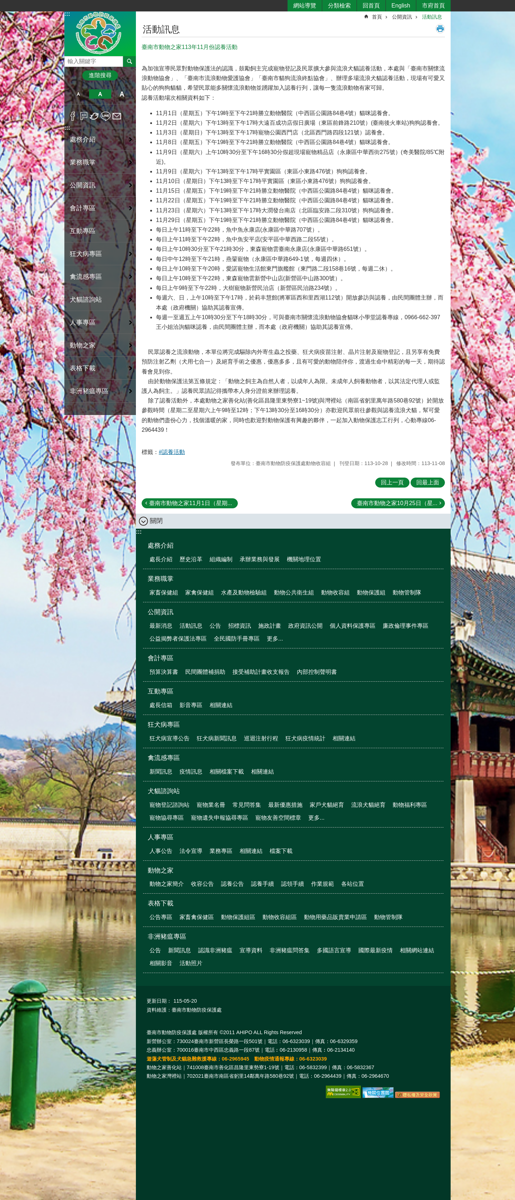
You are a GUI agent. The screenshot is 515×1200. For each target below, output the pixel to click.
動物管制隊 (407, 592)
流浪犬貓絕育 (368, 805)
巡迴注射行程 (261, 738)
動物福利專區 (410, 805)
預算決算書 (163, 672)
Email (116, 116)
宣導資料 (251, 950)
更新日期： (159, 1001)
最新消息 (160, 626)
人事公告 (160, 851)
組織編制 (221, 559)
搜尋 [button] (129, 61)
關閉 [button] (156, 520)
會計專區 (160, 658)
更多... (275, 639)
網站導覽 (304, 6)
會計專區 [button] (82, 208)
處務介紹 (160, 545)
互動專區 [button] (82, 230)
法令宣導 (191, 851)
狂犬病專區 (164, 724)
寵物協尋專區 (166, 818)
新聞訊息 (160, 772)
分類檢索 (339, 6)
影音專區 (191, 705)
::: (67, 14)
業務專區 (221, 851)
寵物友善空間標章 (278, 818)
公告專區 (160, 917)
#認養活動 (172, 452)
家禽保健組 (199, 592)
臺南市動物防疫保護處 (100, 33)
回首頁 (371, 6)
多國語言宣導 (334, 950)
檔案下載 (281, 851)
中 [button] (100, 94)
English (401, 6)
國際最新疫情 (375, 950)
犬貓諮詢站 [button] (86, 299)
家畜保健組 (163, 592)
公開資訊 (402, 17)
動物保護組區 (238, 917)
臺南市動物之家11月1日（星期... (190, 503)
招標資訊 (239, 626)
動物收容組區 (280, 917)
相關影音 (160, 963)
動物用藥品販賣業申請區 (335, 917)
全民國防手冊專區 (237, 639)
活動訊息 (432, 17)
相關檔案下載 (227, 772)
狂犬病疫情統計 (305, 738)
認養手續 (262, 884)
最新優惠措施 (285, 805)
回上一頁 (392, 482)
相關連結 (221, 705)
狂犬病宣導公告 (169, 738)
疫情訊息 (191, 772)
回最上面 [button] (427, 482)
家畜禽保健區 (197, 917)
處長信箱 (160, 705)
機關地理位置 (304, 559)
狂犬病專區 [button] (86, 253)
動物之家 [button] (82, 345)
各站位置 (352, 884)
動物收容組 (335, 592)
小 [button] (78, 94)
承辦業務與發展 (260, 559)
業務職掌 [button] (82, 162)
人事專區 (160, 837)
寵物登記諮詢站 (169, 805)
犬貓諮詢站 (164, 791)
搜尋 (70, 59)
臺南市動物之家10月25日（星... (397, 503)
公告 (215, 626)
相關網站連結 (417, 950)
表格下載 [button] (82, 368)
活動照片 (191, 963)
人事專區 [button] (82, 322)
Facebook (72, 116)
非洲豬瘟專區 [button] (89, 391)
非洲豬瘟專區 (167, 936)
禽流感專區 (164, 757)
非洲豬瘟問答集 (290, 950)
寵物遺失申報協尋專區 (219, 818)
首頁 (377, 17)
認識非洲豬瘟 (215, 950)
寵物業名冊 (211, 805)
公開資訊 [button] (82, 185)
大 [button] (122, 94)
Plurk (83, 116)
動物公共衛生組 (294, 592)
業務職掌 (160, 578)
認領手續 (292, 884)
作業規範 (322, 884)
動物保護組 (371, 592)
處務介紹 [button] (82, 139)
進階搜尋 (100, 75)
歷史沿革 (191, 559)
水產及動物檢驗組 (244, 592)
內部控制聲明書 (317, 672)
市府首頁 (433, 6)
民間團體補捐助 (205, 672)
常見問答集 (246, 805)
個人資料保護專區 (353, 626)
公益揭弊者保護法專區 (178, 639)
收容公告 (202, 884)
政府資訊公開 (305, 626)
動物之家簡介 (166, 884)
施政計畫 (269, 626)
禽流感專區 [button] (86, 276)
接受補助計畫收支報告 (261, 672)
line (105, 116)
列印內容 (440, 28)
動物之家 (160, 870)
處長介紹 (160, 559)
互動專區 (160, 691)
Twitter (94, 116)
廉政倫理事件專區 (405, 626)
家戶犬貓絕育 (327, 805)
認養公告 (232, 884)
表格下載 (160, 903)
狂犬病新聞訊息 (217, 738)
